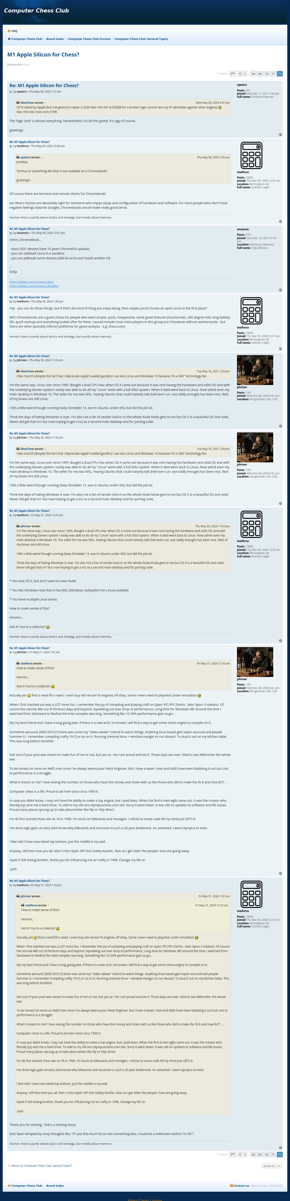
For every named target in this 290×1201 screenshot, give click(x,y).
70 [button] (266, 74)
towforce (27, 663)
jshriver (26, 526)
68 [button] (253, 74)
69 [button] (259, 74)
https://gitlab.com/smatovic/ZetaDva (34, 286)
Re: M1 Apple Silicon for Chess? (44, 85)
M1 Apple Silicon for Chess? (43, 54)
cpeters (26, 157)
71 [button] (273, 74)
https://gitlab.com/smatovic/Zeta (31, 282)
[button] (232, 73)
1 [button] (245, 74)
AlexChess (27, 103)
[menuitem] (12, 31)
